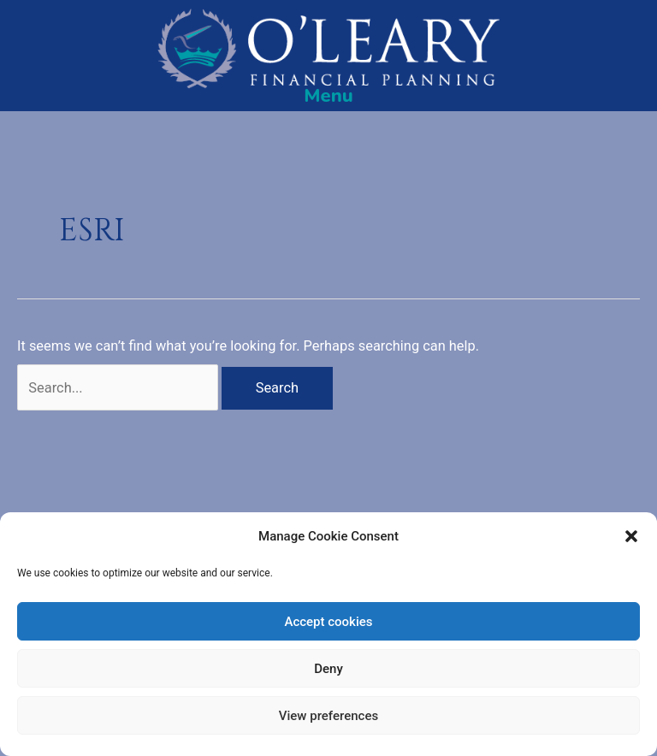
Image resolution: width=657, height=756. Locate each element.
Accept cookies (328, 621)
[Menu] (328, 96)
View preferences (328, 716)
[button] (631, 536)
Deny (328, 668)
